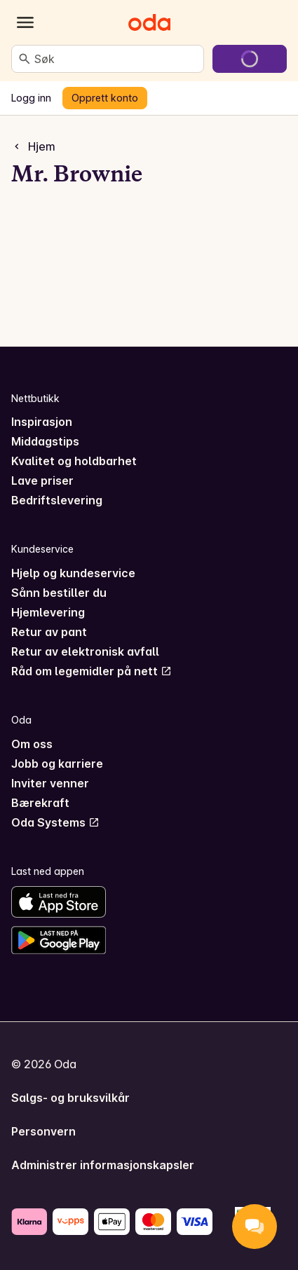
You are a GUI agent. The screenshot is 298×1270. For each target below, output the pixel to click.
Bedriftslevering (56, 500)
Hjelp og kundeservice (73, 573)
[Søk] (25, 59)
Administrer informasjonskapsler (102, 1165)
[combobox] (116, 59)
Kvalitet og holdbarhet (74, 461)
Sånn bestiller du (59, 593)
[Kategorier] (25, 22)
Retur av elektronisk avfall (85, 651)
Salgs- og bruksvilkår (70, 1098)
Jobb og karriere (57, 764)
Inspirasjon (41, 422)
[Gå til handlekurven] (249, 59)
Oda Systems (55, 822)
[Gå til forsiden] (149, 22)
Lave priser (42, 481)
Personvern (43, 1131)
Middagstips (45, 441)
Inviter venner (50, 783)
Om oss (32, 744)
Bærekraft (40, 803)
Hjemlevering (48, 612)
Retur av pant (49, 632)
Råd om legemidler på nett (91, 671)
